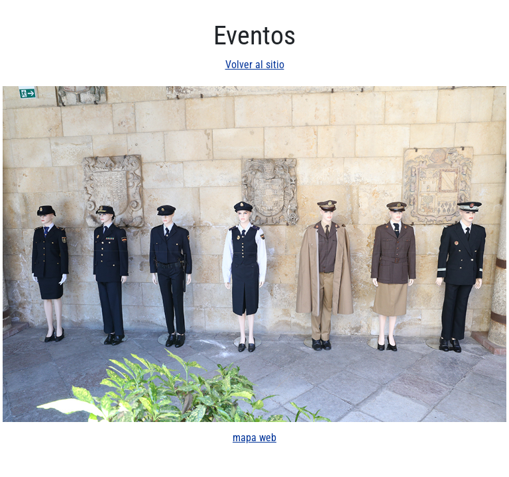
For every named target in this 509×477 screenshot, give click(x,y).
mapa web (254, 437)
